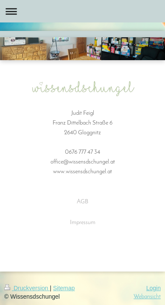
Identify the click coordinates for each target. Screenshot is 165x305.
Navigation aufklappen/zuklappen (82, 11)
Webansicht (147, 297)
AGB (82, 202)
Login (153, 288)
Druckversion (27, 288)
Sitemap (64, 288)
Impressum (82, 222)
